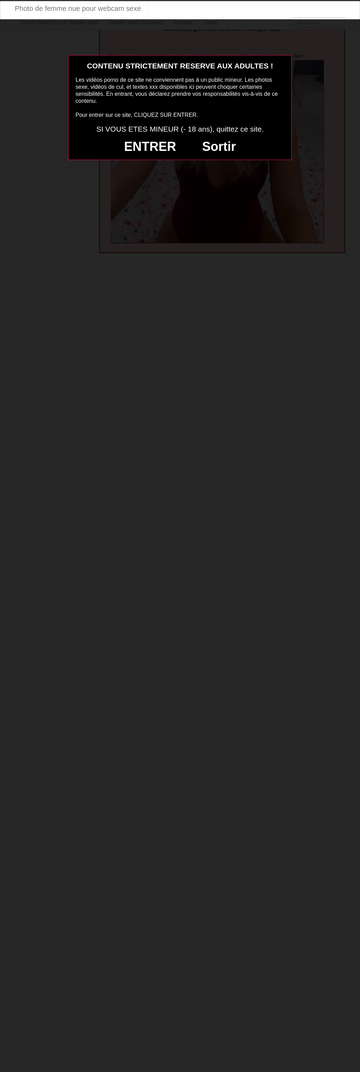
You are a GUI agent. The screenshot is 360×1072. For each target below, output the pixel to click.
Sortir (219, 146)
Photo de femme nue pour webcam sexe (78, 8)
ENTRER (150, 146)
